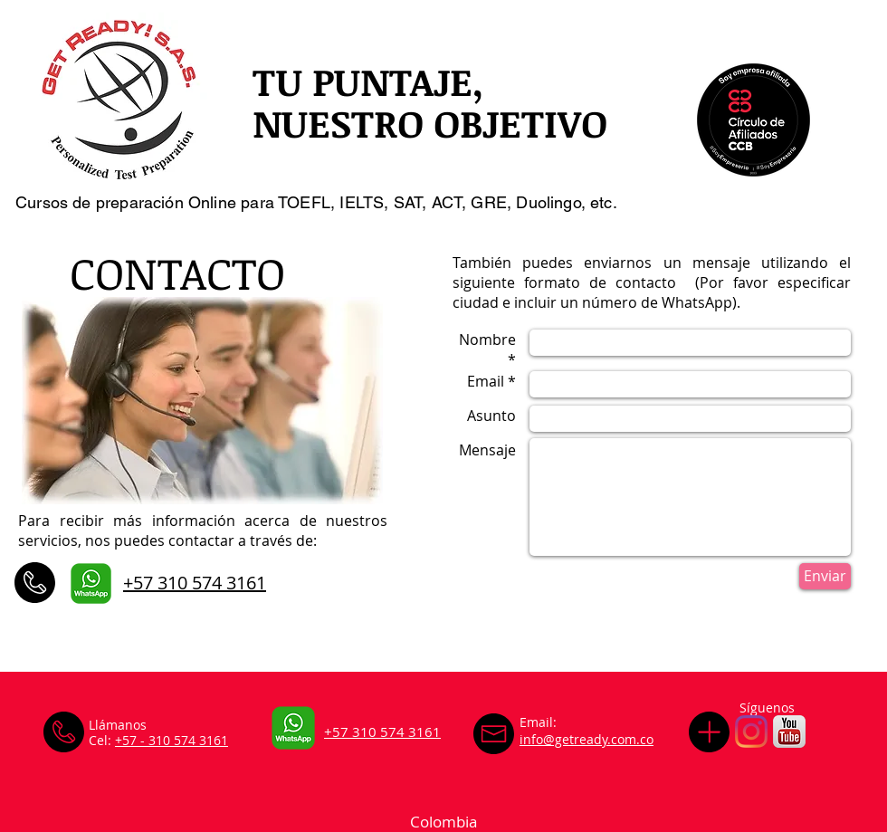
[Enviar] (825, 576)
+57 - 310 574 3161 (171, 740)
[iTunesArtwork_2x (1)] (789, 731)
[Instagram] (751, 731)
